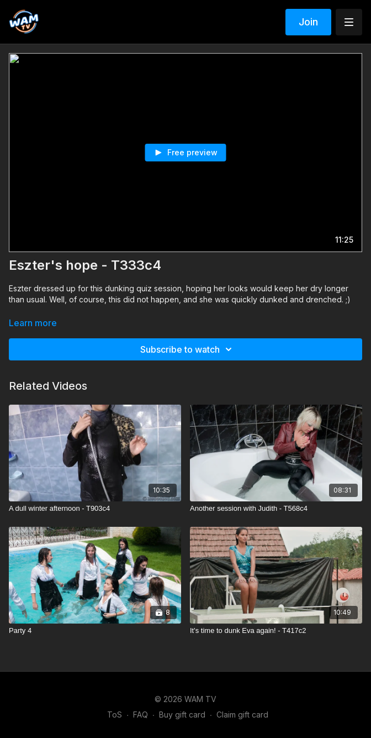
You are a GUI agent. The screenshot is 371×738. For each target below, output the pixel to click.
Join (308, 22)
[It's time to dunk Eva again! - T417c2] (276, 630)
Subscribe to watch (187, 349)
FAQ (140, 714)
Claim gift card (242, 714)
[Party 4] (95, 630)
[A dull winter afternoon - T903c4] (95, 508)
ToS (114, 714)
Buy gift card (182, 714)
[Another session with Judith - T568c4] (276, 508)
